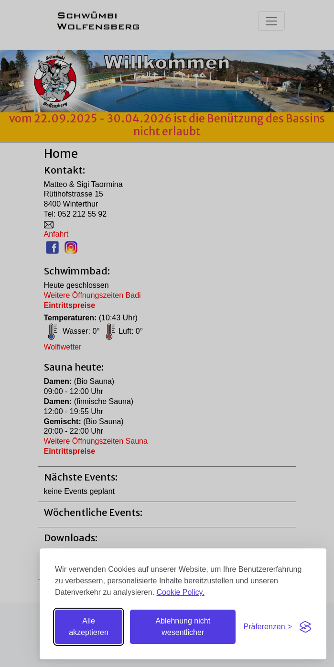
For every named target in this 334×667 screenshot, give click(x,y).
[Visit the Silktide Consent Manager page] (305, 627)
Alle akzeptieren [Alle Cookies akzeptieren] (88, 626)
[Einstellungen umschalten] (267, 627)
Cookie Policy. (181, 592)
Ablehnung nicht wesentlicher (182, 626)
